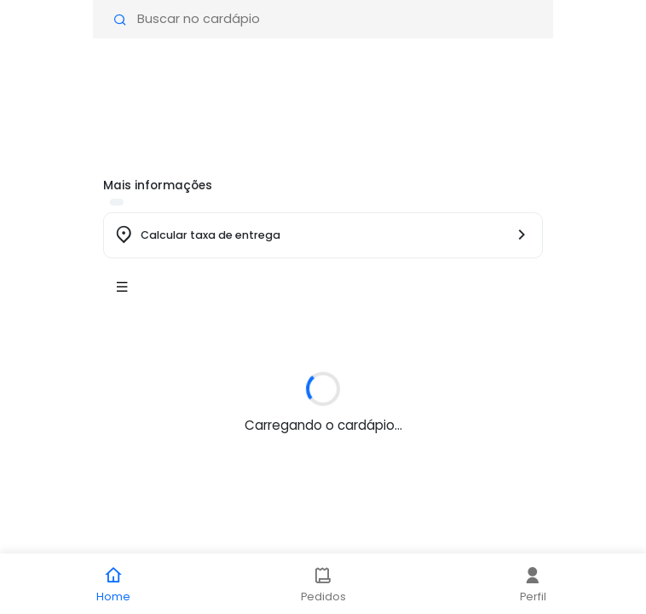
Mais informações (157, 185)
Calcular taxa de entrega (210, 235)
